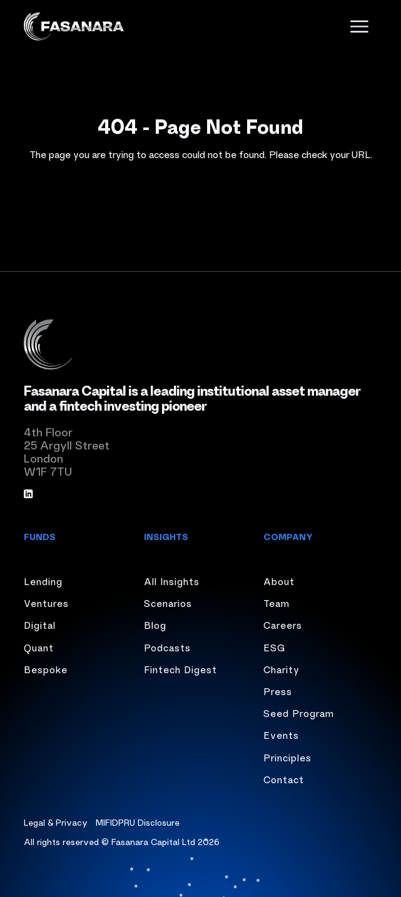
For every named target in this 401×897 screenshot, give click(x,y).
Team (276, 602)
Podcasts (167, 647)
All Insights (172, 581)
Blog (155, 624)
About (279, 581)
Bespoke (46, 669)
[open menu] (359, 26)
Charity (281, 669)
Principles (287, 757)
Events (281, 734)
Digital (40, 624)
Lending (43, 581)
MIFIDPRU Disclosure (138, 822)
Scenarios (168, 602)
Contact (283, 779)
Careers (282, 624)
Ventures (46, 602)
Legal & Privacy (56, 822)
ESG (274, 647)
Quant (39, 647)
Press (277, 691)
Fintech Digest (180, 669)
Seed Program (298, 712)
